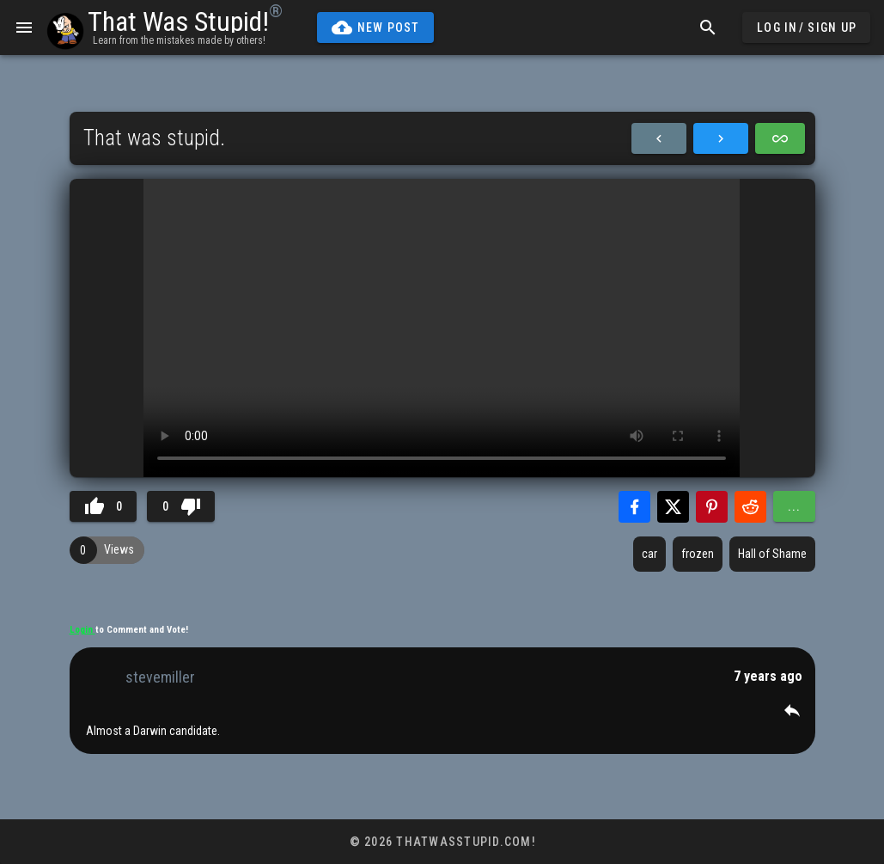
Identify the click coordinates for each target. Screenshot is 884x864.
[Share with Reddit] (750, 507)
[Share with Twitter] (673, 507)
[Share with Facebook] (634, 507)
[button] (792, 710)
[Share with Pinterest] (712, 507)
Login (82, 629)
